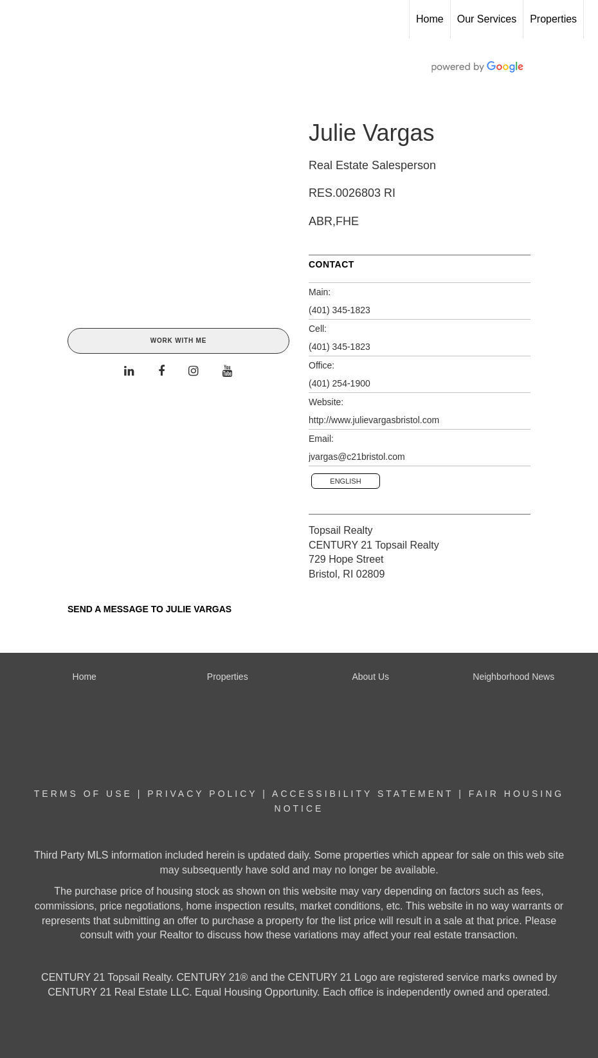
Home (430, 19)
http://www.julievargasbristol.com (374, 420)
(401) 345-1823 (339, 310)
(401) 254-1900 (339, 383)
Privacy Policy (202, 794)
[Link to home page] (16, 19)
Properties (553, 19)
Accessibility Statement (362, 794)
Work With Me (178, 340)
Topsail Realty (341, 530)
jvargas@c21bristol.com (357, 456)
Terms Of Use (83, 794)
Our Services (486, 19)
